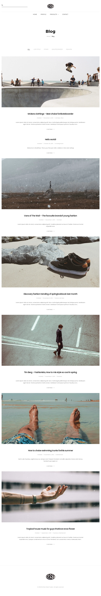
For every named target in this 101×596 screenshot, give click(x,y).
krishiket (39, 118)
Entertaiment (59, 454)
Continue (49, 129)
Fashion (69, 49)
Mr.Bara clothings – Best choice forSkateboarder (50, 113)
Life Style (37, 49)
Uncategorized (57, 49)
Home (35, 14)
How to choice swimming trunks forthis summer (50, 450)
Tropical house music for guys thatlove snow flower (50, 528)
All (29, 49)
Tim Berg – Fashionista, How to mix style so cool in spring (50, 372)
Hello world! (50, 139)
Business (59, 376)
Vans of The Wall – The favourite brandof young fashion (50, 215)
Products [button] (53, 14)
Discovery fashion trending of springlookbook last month (50, 294)
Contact (65, 14)
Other (46, 49)
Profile (43, 14)
